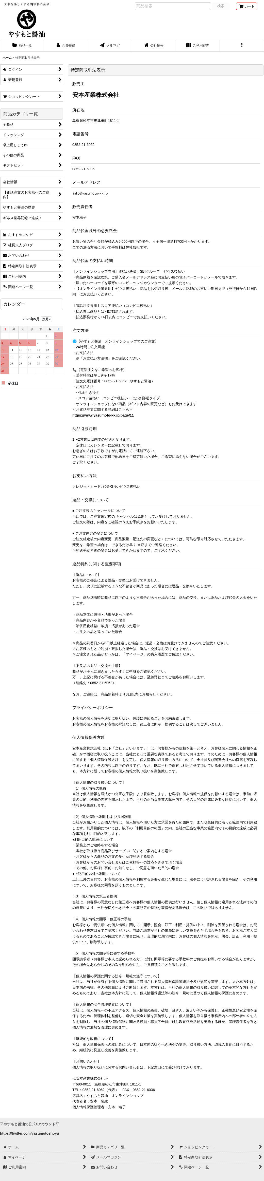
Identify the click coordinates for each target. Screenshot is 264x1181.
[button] (242, 45)
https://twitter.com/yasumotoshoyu (29, 1133)
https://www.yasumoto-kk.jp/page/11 (103, 415)
